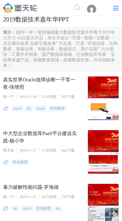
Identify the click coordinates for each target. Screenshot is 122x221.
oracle (17, 108)
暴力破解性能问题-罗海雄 (31, 187)
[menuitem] (94, 9)
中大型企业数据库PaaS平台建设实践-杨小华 (40, 137)
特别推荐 (57, 108)
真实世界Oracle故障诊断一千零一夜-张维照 (39, 83)
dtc (29, 108)
